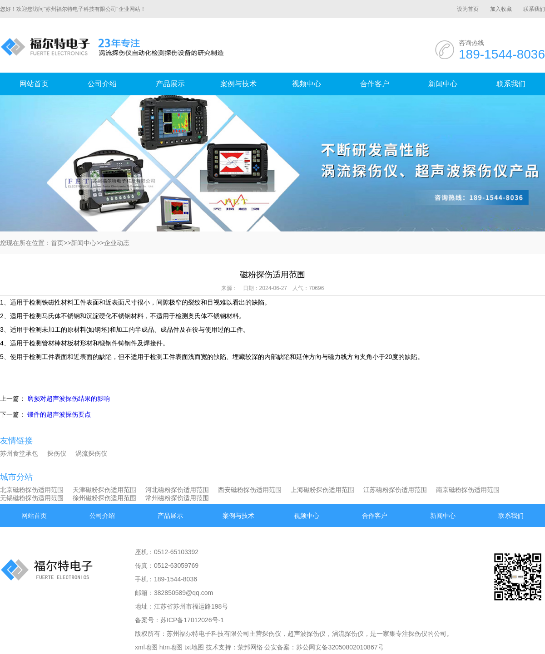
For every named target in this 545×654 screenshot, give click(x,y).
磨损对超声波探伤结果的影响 (68, 398)
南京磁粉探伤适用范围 (468, 489)
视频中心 (306, 84)
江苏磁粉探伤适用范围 (395, 489)
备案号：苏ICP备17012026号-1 (179, 620)
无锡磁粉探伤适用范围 (32, 498)
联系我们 (534, 9)
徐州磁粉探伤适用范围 (104, 498)
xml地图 (146, 647)
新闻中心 (442, 84)
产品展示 (170, 84)
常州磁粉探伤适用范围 (177, 498)
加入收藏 (501, 9)
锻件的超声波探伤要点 (59, 414)
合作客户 (374, 84)
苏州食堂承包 (19, 453)
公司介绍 (102, 84)
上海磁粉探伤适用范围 (322, 489)
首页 (57, 242)
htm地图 (171, 647)
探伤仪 (56, 453)
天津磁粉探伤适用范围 (104, 489)
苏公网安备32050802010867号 (340, 647)
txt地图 (194, 647)
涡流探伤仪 (91, 453)
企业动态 (116, 242)
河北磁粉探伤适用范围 (177, 489)
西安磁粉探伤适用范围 (250, 489)
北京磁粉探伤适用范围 (32, 489)
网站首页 (34, 84)
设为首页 (468, 9)
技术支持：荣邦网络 (234, 647)
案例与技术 (238, 84)
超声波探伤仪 (306, 633)
